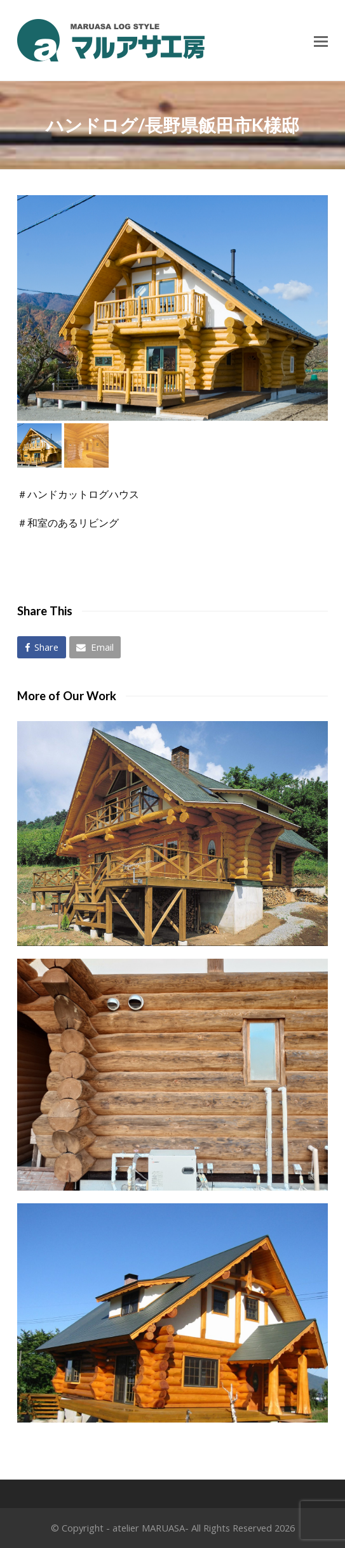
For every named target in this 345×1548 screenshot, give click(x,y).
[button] (41, 647)
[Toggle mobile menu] (321, 40)
